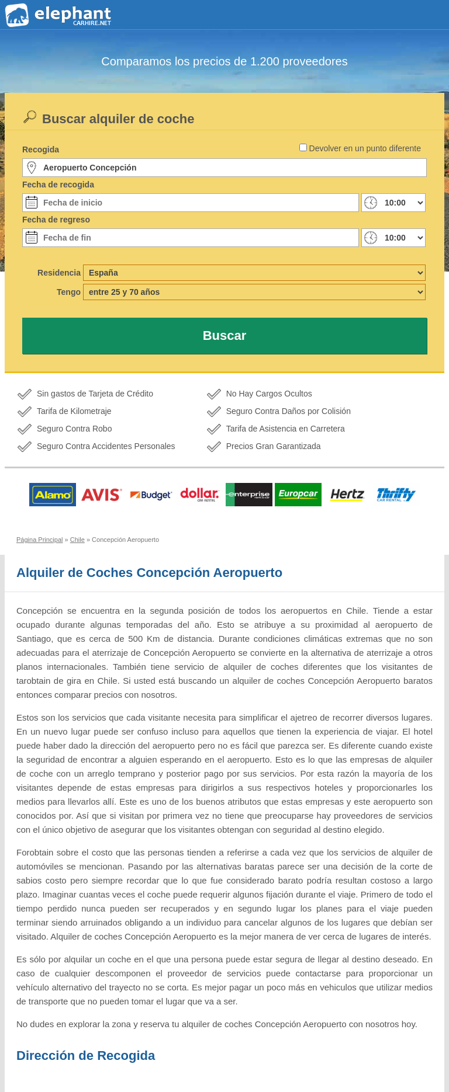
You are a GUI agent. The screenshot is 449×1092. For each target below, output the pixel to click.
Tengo (69, 292)
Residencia (59, 272)
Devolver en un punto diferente (365, 148)
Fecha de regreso (56, 219)
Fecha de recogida (58, 184)
